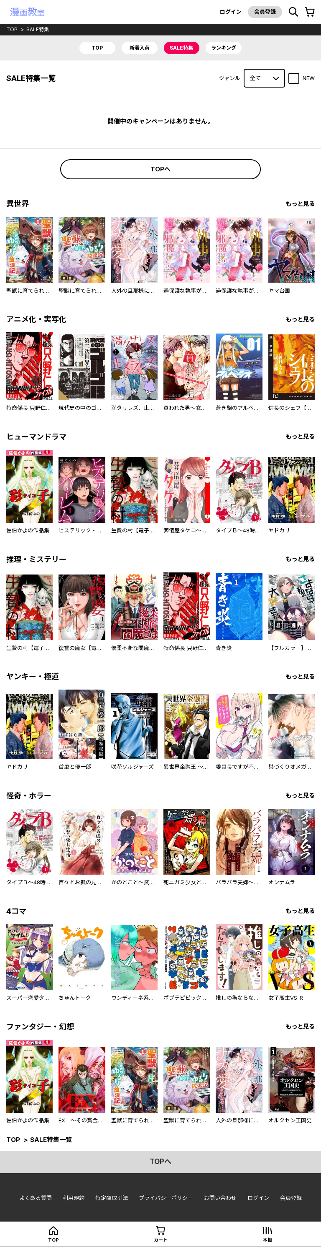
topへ (160, 169)
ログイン (231, 11)
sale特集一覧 (51, 1140)
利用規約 (73, 1197)
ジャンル (229, 78)
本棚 (267, 1240)
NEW (309, 78)
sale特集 (37, 29)
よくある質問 (35, 1197)
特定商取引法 (111, 1197)
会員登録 (265, 11)
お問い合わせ (220, 1197)
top (12, 29)
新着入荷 (140, 48)
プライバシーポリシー (166, 1197)
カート (161, 1240)
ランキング (223, 48)
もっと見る (300, 203)
